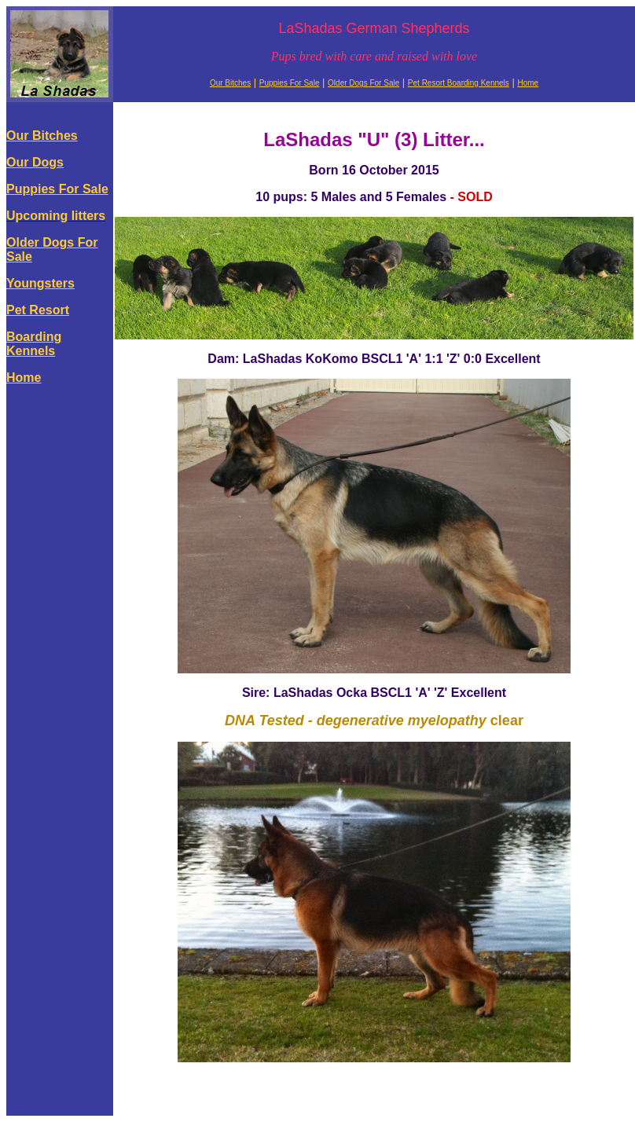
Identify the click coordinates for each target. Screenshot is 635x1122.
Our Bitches (230, 83)
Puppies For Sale (289, 83)
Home (527, 83)
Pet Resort (37, 310)
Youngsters (40, 283)
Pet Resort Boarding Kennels (458, 83)
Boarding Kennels (33, 344)
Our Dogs (35, 162)
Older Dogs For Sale (363, 83)
